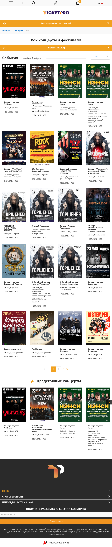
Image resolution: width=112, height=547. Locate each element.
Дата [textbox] (96, 56)
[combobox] (100, 56)
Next (109, 402)
